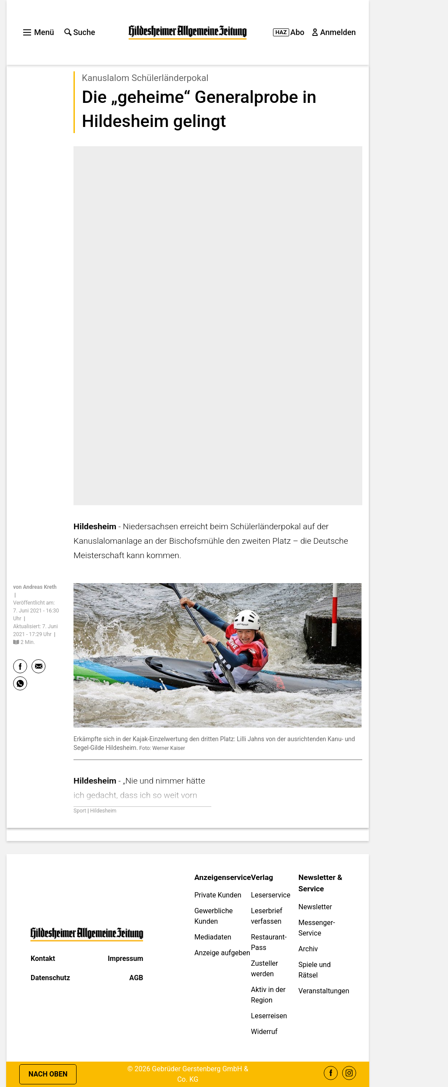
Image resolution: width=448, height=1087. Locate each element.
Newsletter (315, 907)
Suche (79, 32)
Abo (288, 32)
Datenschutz (50, 978)
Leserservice (270, 895)
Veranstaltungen (323, 991)
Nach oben (47, 1074)
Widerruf (264, 1031)
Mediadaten (212, 937)
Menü (38, 32)
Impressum (125, 958)
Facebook (331, 1073)
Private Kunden (217, 895)
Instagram (349, 1073)
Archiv (308, 949)
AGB (137, 978)
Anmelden (334, 32)
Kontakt (43, 958)
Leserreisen (269, 1016)
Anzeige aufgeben (222, 953)
